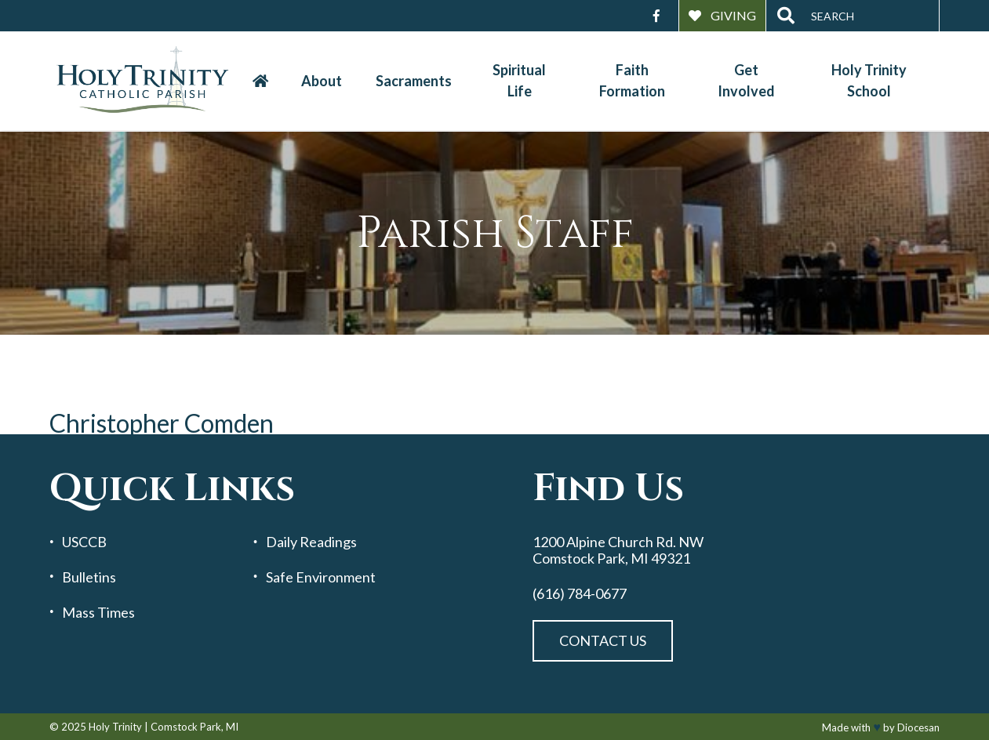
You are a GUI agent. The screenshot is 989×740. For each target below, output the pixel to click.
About (321, 80)
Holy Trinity (115, 726)
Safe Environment (321, 577)
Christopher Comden (161, 423)
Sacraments (414, 80)
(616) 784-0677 (580, 594)
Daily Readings (311, 542)
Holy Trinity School (869, 80)
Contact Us (602, 640)
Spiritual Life (519, 80)
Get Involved (746, 80)
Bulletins (89, 577)
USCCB (84, 542)
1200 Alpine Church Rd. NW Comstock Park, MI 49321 (618, 550)
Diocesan (918, 727)
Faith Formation (632, 80)
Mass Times (98, 612)
